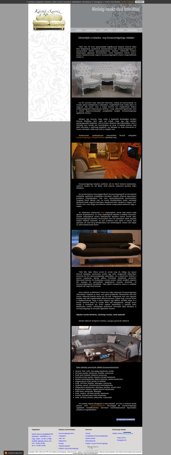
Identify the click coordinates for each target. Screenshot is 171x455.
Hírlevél (88, 433)
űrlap (102, 212)
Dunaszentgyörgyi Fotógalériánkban (90, 137)
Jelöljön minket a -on (122, 433)
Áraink (110, 30)
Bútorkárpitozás (90, 441)
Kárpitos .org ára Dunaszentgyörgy (96, 443)
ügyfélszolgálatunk (97, 406)
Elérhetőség (132, 30)
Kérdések (120, 30)
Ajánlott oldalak (90, 438)
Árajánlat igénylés (64, 446)
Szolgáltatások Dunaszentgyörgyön (97, 436)
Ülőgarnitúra (62, 441)
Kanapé (61, 443)
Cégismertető (90, 30)
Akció (102, 30)
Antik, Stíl (62, 438)
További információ (128, 2)
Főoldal (79, 30)
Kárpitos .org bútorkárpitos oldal (92, 450)
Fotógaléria (62, 436)
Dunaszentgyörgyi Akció (66, 433)
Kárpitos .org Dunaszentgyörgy (68, 448)
